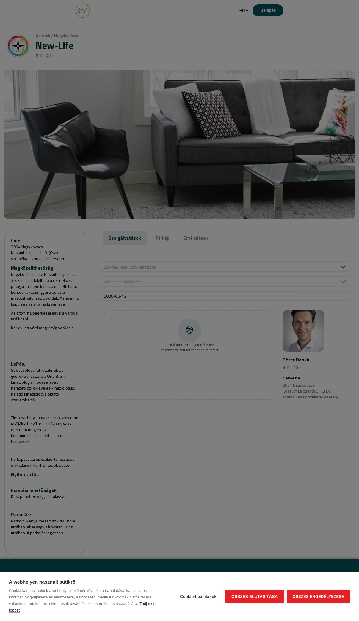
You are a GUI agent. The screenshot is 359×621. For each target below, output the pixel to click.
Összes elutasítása (254, 596)
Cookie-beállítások (198, 596)
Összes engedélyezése (318, 596)
